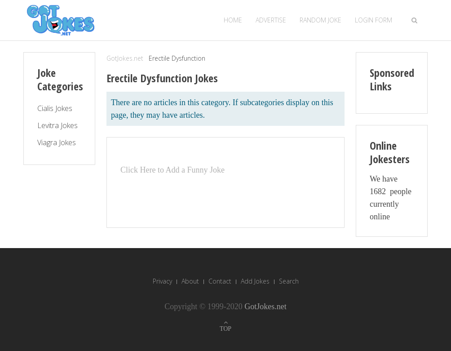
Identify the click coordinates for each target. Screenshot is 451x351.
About (190, 281)
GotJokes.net (124, 58)
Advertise (271, 20)
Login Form (373, 20)
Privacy (162, 281)
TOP (225, 328)
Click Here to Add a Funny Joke (172, 169)
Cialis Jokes (54, 108)
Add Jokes (255, 281)
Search (289, 281)
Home (233, 20)
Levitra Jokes (57, 125)
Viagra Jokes (56, 142)
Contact (219, 281)
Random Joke (320, 20)
